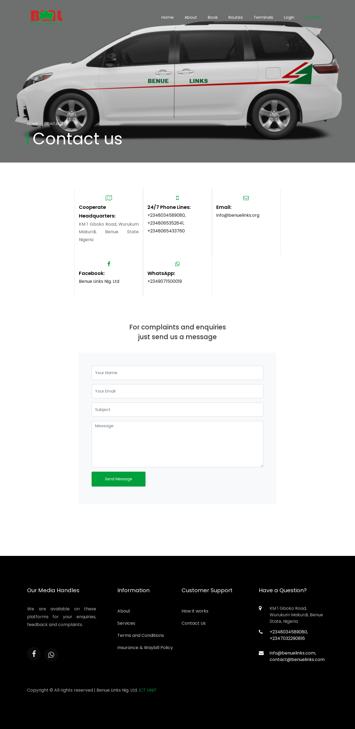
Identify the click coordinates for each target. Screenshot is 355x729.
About (191, 17)
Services (126, 623)
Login (289, 17)
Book (213, 17)
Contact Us (194, 623)
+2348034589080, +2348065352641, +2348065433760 (166, 223)
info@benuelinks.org (237, 215)
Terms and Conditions (140, 635)
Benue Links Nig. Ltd (99, 281)
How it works (195, 611)
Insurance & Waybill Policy (145, 647)
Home (168, 17)
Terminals (263, 17)
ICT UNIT (148, 690)
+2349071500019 (164, 281)
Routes (235, 17)
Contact (313, 17)
